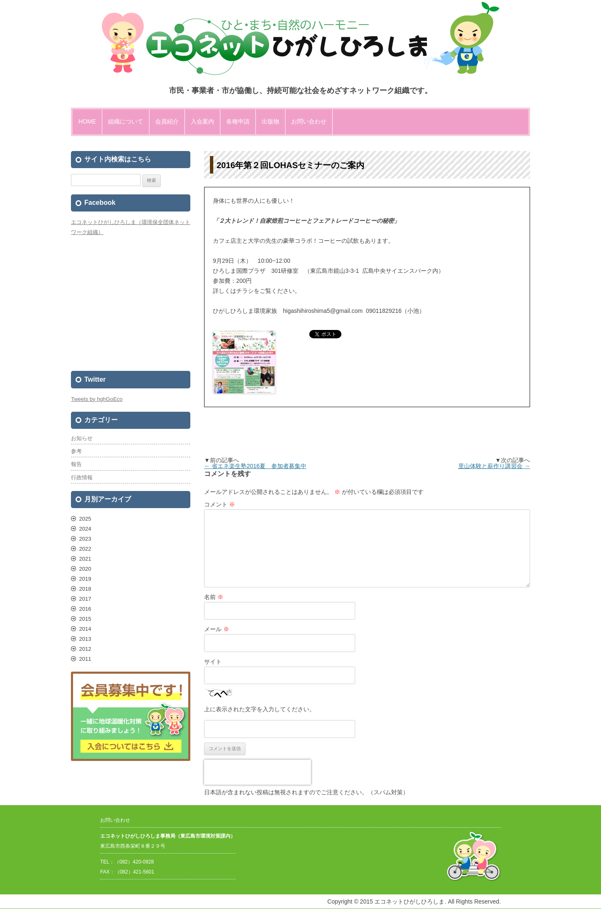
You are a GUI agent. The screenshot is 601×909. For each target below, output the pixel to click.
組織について (125, 121)
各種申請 (238, 121)
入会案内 (202, 121)
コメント (219, 504)
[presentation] (257, 772)
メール (216, 629)
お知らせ (82, 438)
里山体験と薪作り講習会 (494, 466)
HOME (87, 121)
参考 (76, 451)
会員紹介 (167, 121)
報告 (76, 464)
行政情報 (82, 477)
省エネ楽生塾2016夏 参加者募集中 (255, 466)
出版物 (270, 121)
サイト (213, 661)
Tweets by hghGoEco (97, 399)
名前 (213, 597)
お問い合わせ (308, 121)
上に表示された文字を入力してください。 (259, 709)
